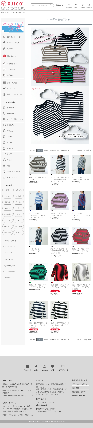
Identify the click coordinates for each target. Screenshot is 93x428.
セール (18, 232)
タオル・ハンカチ (11, 171)
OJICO (9, 12)
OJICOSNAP (8, 260)
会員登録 (69, 6)
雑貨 (6, 165)
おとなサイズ (10, 63)
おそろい (8, 75)
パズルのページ (9, 277)
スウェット (9, 130)
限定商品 (7, 232)
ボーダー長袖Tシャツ (13, 119)
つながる (18, 190)
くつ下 (7, 154)
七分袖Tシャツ (10, 124)
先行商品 (18, 226)
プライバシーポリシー (80, 384)
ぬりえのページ (9, 271)
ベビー (7, 142)
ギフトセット (10, 177)
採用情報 (75, 388)
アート (7, 220)
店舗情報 (89, 6)
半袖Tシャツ (9, 107)
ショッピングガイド (10, 241)
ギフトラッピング (9, 246)
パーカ (7, 136)
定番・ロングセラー (12, 94)
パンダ (7, 208)
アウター (8, 159)
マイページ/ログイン (12, 42)
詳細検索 (59, 5)
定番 (7, 190)
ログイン (76, 6)
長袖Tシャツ (9, 113)
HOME (3, 12)
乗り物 (18, 202)
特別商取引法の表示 (79, 380)
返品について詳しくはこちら (47, 394)
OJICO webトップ (11, 36)
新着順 (46, 150)
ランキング (9, 88)
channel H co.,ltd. (78, 396)
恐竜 (18, 214)
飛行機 (7, 202)
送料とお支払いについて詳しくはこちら (17, 415)
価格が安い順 (54, 150)
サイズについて (9, 252)
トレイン (7, 196)
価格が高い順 (65, 150)
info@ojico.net (41, 405)
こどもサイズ (10, 69)
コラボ (18, 196)
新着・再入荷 (10, 82)
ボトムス (8, 148)
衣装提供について (79, 392)
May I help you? (9, 266)
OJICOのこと (10, 56)
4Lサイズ (7, 226)
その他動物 (8, 214)
